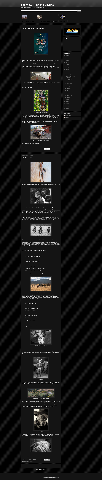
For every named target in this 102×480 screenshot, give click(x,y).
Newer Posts (25, 466)
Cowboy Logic (27, 158)
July (67, 86)
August (68, 84)
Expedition (27, 461)
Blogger (57, 477)
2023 (67, 60)
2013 (67, 106)
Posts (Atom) (43, 469)
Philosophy (31, 461)
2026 (67, 55)
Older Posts (57, 466)
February (69, 95)
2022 (67, 62)
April (68, 92)
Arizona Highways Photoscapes (46, 207)
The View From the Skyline (37, 4)
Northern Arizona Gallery (40, 456)
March (68, 93)
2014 (67, 105)
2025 (67, 57)
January (68, 97)
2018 (67, 69)
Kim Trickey (31, 435)
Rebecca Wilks (68, 115)
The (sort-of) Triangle (70, 80)
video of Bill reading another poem (35, 324)
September (69, 83)
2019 (67, 67)
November (69, 72)
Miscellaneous (27, 150)
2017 (67, 99)
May (68, 90)
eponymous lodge (45, 405)
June (68, 88)
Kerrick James (41, 117)
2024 (67, 58)
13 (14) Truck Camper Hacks (28, 21)
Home (41, 466)
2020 (67, 66)
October (68, 74)
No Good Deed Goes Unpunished (33, 28)
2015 (67, 103)
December (69, 71)
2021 (67, 64)
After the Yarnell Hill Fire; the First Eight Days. (47, 21)
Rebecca (67, 117)
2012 (67, 108)
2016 (67, 101)
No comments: (39, 148)
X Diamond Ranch (42, 401)
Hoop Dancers (63, 21)
